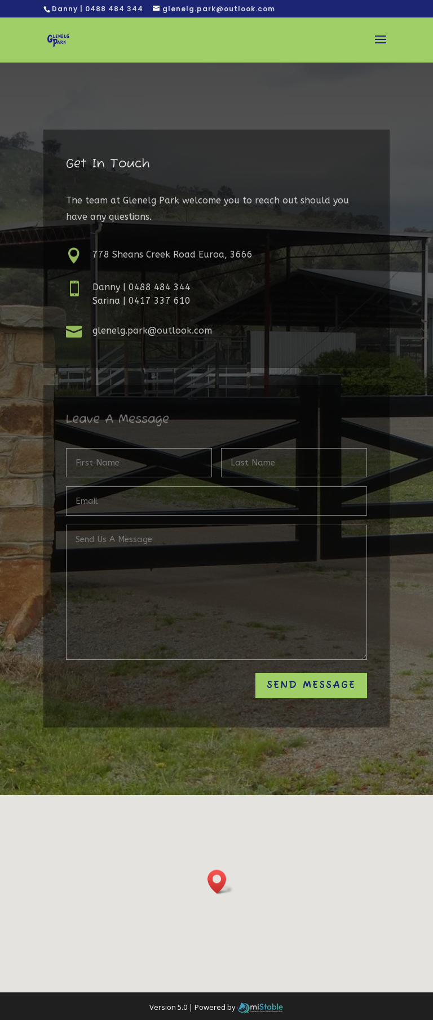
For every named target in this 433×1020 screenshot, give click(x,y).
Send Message (311, 685)
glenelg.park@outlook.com (152, 330)
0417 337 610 (160, 300)
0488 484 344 (160, 287)
